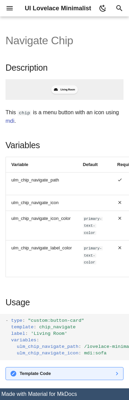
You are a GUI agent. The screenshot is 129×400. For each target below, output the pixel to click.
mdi (10, 121)
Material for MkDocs (52, 394)
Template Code (35, 373)
